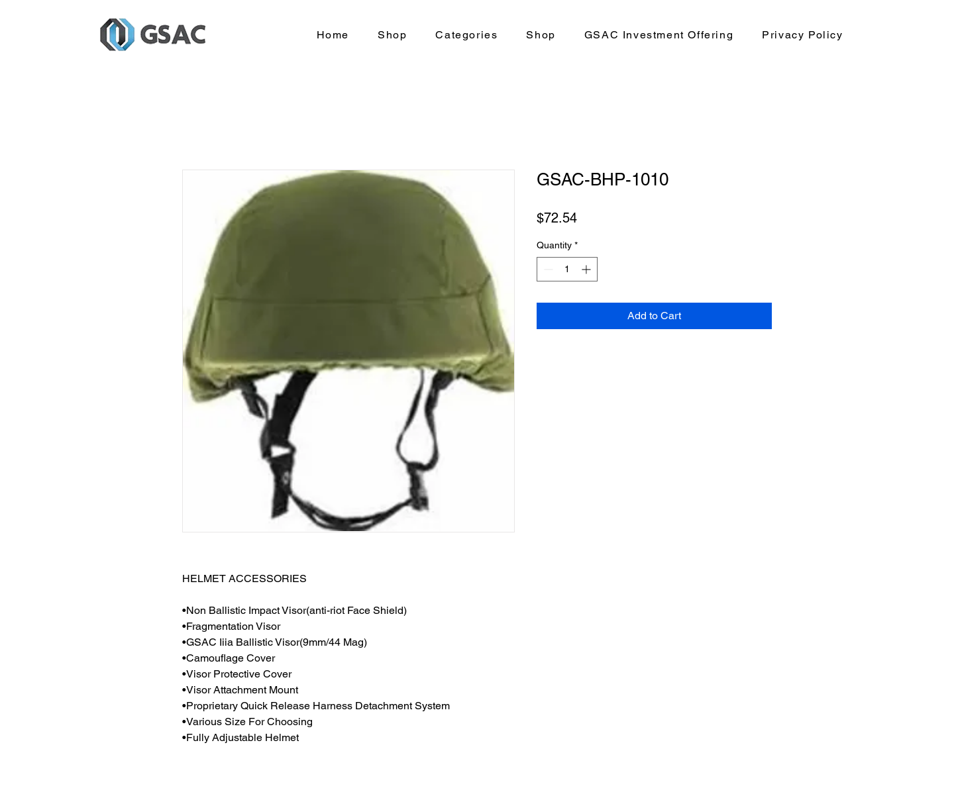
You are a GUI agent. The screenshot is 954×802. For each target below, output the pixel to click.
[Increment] (587, 269)
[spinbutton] (567, 269)
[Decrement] (547, 269)
